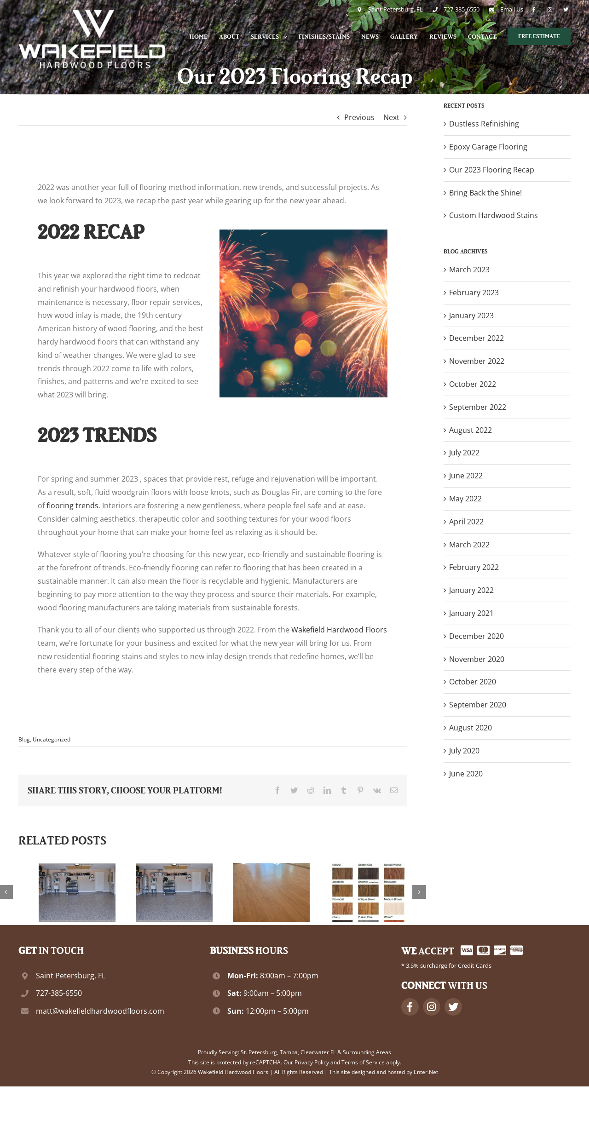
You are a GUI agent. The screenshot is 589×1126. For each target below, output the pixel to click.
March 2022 (469, 545)
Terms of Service (363, 1062)
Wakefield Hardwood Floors (339, 630)
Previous (359, 117)
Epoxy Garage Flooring (488, 147)
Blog (24, 739)
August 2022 (470, 430)
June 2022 (466, 476)
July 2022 (464, 453)
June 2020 (466, 774)
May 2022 (465, 499)
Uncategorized (51, 739)
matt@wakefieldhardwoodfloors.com (100, 1011)
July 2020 (464, 751)
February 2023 (474, 292)
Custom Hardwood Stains (493, 215)
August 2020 (470, 728)
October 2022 (472, 384)
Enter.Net (426, 1072)
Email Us (510, 9)
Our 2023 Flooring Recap (491, 170)
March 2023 (469, 269)
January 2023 (471, 315)
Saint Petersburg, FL (393, 9)
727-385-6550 (59, 993)
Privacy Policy (311, 1062)
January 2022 (471, 590)
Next (391, 117)
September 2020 (477, 705)
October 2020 (472, 682)
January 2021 (471, 613)
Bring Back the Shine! (485, 193)
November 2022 (476, 361)
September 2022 (477, 407)
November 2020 (476, 659)
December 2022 (476, 338)
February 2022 (474, 567)
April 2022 (466, 522)
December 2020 (476, 636)
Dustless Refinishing (484, 124)
